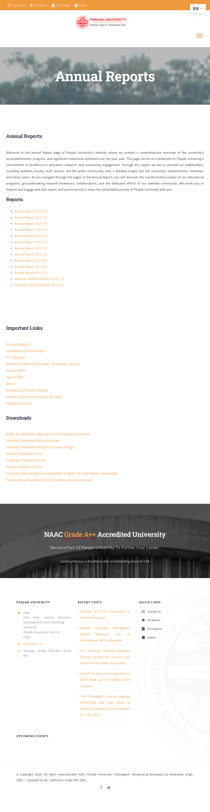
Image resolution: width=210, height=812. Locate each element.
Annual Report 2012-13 (30, 273)
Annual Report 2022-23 (30, 211)
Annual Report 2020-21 (30, 224)
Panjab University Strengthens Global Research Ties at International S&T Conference (105, 634)
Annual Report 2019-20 (30, 230)
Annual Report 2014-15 (30, 261)
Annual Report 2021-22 (30, 217)
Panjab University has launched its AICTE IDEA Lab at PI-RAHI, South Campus (105, 679)
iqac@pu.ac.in (33, 644)
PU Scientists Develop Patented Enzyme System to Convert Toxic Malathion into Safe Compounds (105, 657)
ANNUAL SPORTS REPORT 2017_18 (39, 279)
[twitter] (108, 787)
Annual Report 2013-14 (30, 267)
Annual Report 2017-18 (30, 242)
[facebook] (101, 787)
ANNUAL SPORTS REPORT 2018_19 (39, 285)
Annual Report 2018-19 (30, 236)
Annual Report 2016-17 (30, 248)
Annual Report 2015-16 (30, 254)
